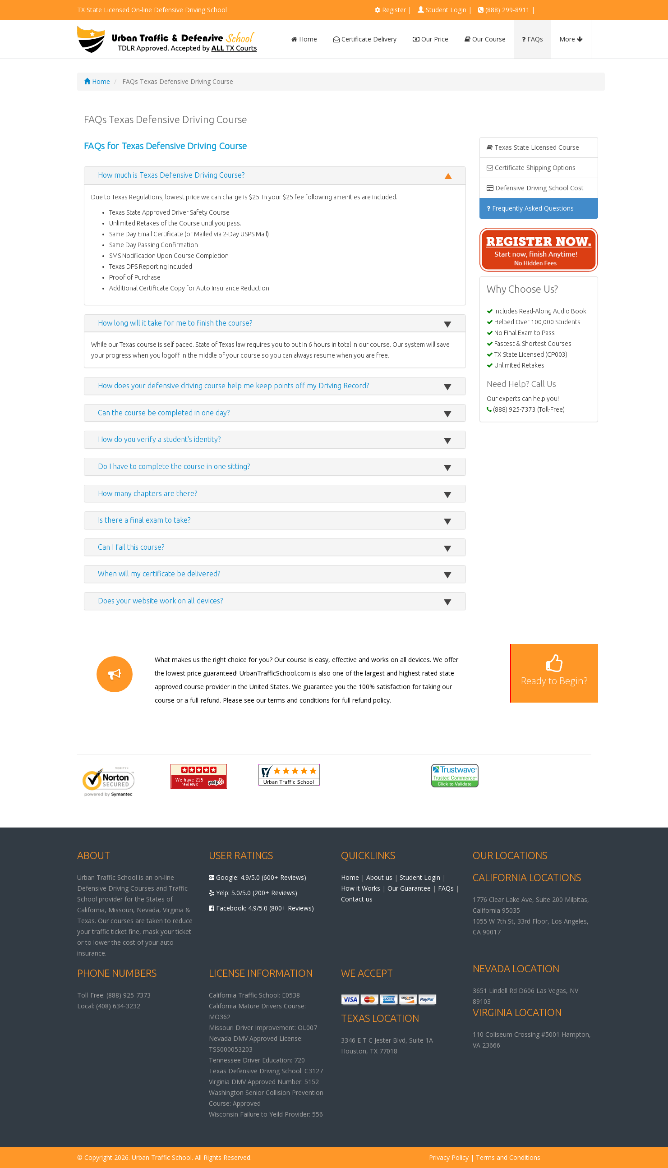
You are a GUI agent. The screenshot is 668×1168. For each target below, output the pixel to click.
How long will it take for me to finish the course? (175, 323)
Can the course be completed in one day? (164, 413)
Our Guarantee (409, 888)
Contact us (357, 899)
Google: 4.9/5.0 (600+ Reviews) (257, 877)
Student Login (446, 9)
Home (304, 39)
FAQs (532, 39)
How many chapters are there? (147, 493)
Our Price (430, 39)
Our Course (485, 39)
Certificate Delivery (364, 39)
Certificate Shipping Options (531, 167)
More (571, 39)
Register (394, 9)
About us (379, 877)
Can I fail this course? (131, 547)
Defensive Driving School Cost (535, 188)
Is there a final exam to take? (144, 520)
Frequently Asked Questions (530, 208)
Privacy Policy (449, 1157)
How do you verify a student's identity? (159, 439)
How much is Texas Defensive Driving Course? (171, 175)
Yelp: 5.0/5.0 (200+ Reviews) (253, 892)
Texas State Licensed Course (533, 147)
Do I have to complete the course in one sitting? (174, 466)
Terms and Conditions (508, 1157)
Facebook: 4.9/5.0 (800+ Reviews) (261, 908)
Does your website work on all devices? (160, 601)
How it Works (360, 888)
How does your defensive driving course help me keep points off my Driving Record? (233, 386)
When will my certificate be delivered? (159, 574)
